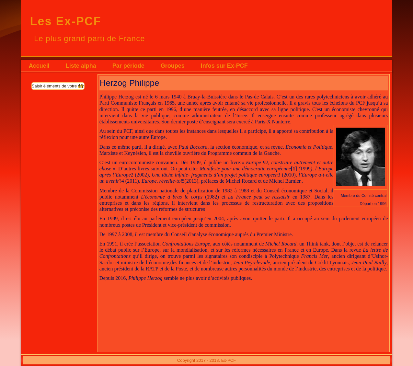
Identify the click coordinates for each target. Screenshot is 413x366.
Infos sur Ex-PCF (224, 66)
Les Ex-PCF (65, 21)
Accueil (39, 66)
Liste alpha (81, 66)
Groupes (173, 66)
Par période (128, 66)
